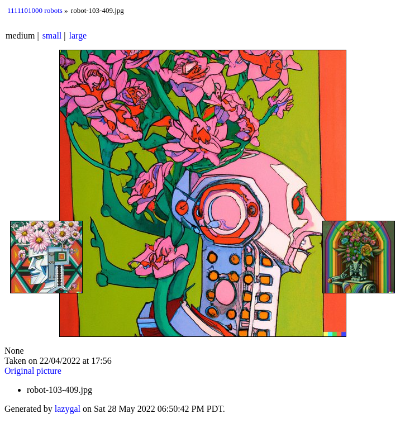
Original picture (32, 371)
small (52, 35)
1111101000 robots (35, 10)
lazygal (67, 409)
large (78, 35)
